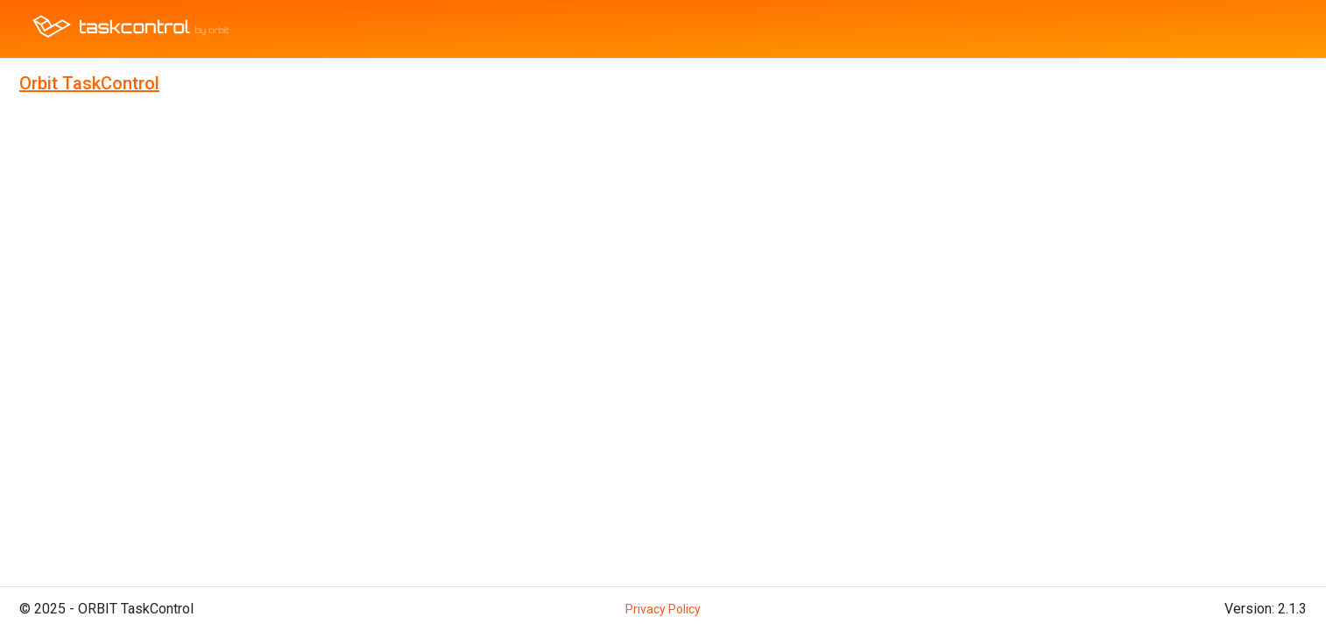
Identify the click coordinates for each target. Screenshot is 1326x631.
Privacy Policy (663, 609)
